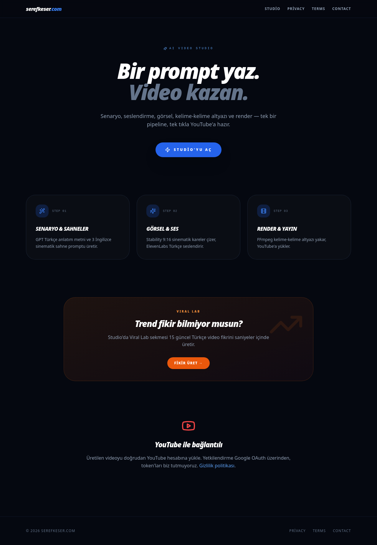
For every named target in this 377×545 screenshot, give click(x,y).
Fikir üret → (188, 362)
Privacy (296, 8)
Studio (272, 8)
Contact (341, 8)
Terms (318, 8)
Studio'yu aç (188, 149)
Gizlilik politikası (216, 465)
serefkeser (44, 8)
